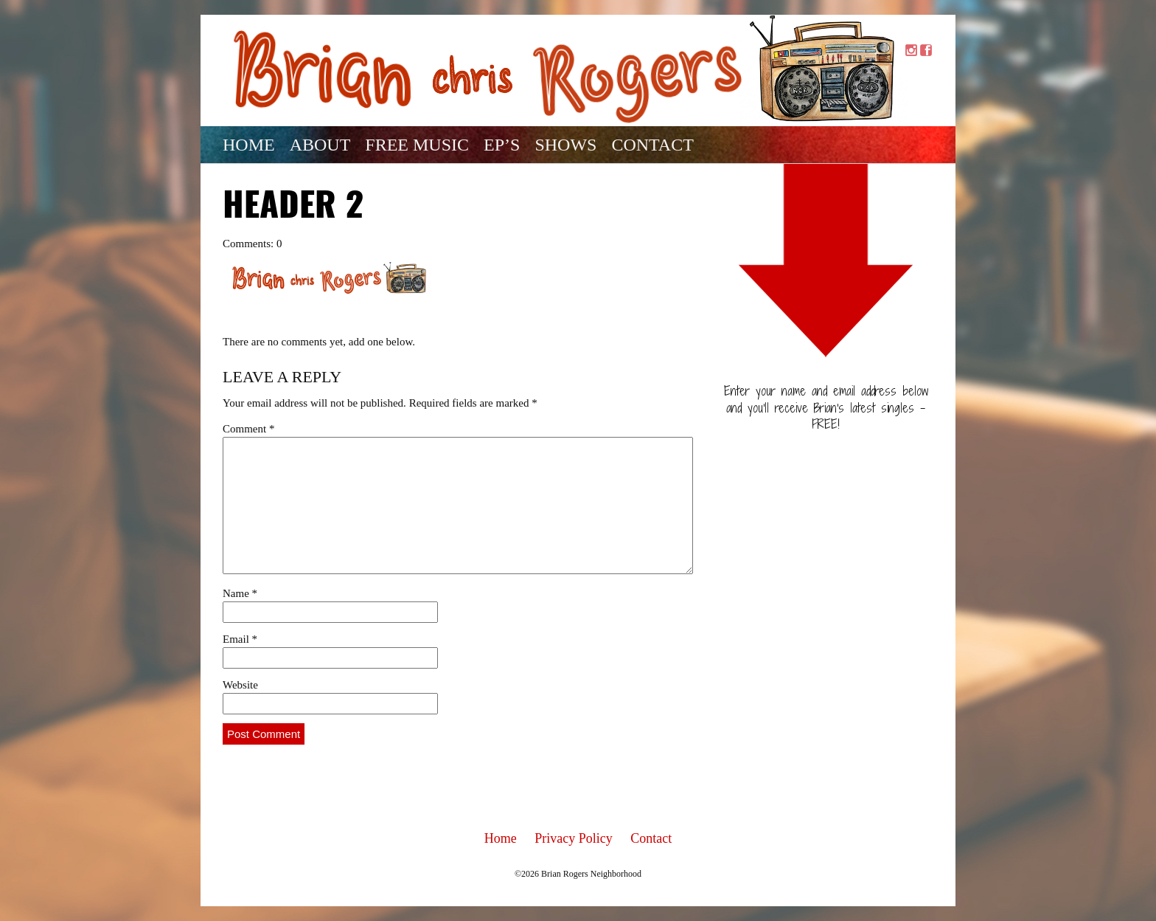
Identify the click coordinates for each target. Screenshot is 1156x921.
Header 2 (293, 207)
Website (240, 685)
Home (249, 144)
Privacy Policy (574, 838)
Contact (652, 144)
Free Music (417, 144)
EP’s (502, 144)
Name (240, 593)
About (320, 144)
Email (240, 639)
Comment (248, 429)
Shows (565, 144)
